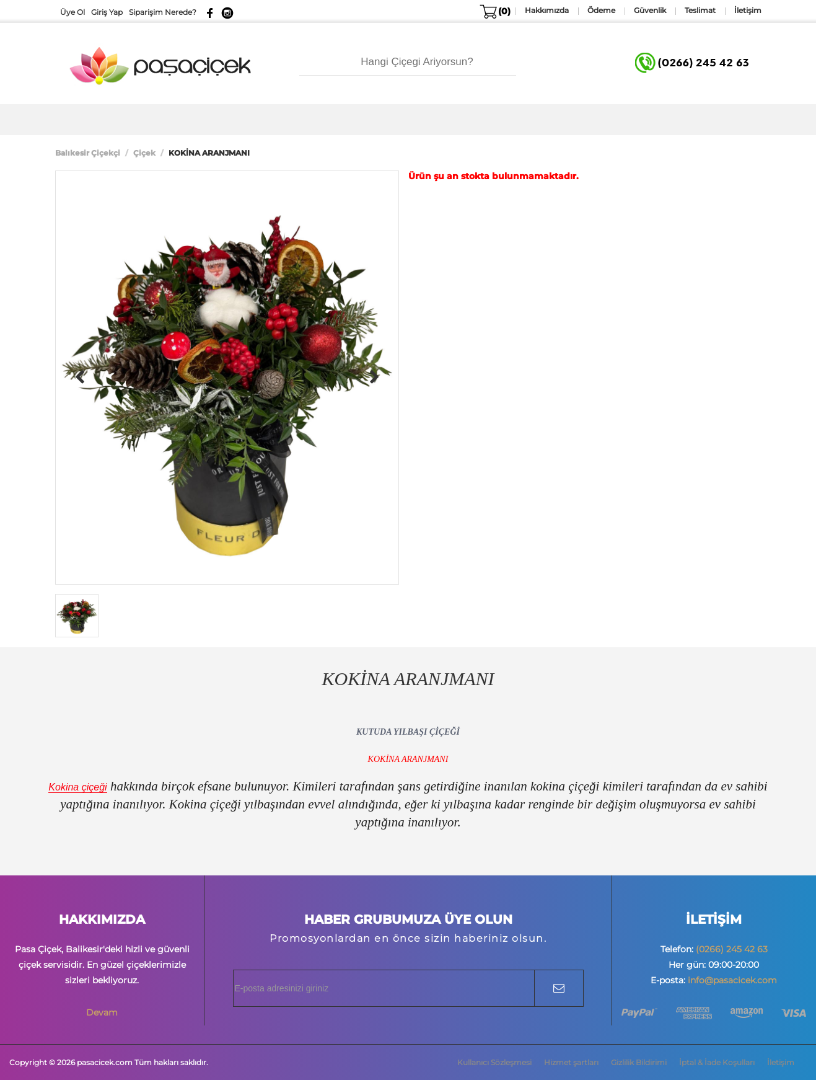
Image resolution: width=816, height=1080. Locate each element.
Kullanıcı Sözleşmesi (494, 1062)
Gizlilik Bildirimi (639, 1062)
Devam (102, 1012)
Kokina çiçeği (77, 787)
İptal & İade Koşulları (717, 1062)
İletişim (780, 1062)
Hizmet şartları (571, 1062)
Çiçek (144, 152)
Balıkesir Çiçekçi (87, 152)
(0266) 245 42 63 (732, 949)
